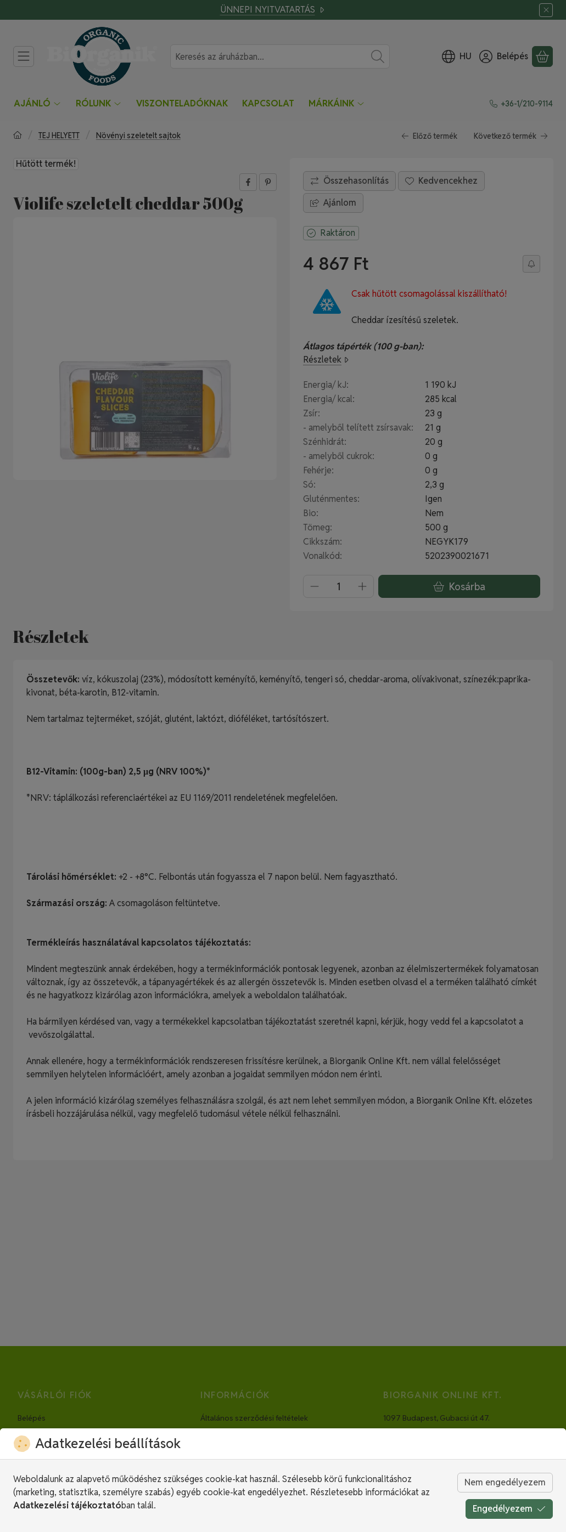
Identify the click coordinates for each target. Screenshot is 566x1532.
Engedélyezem (509, 1508)
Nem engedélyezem (505, 1482)
